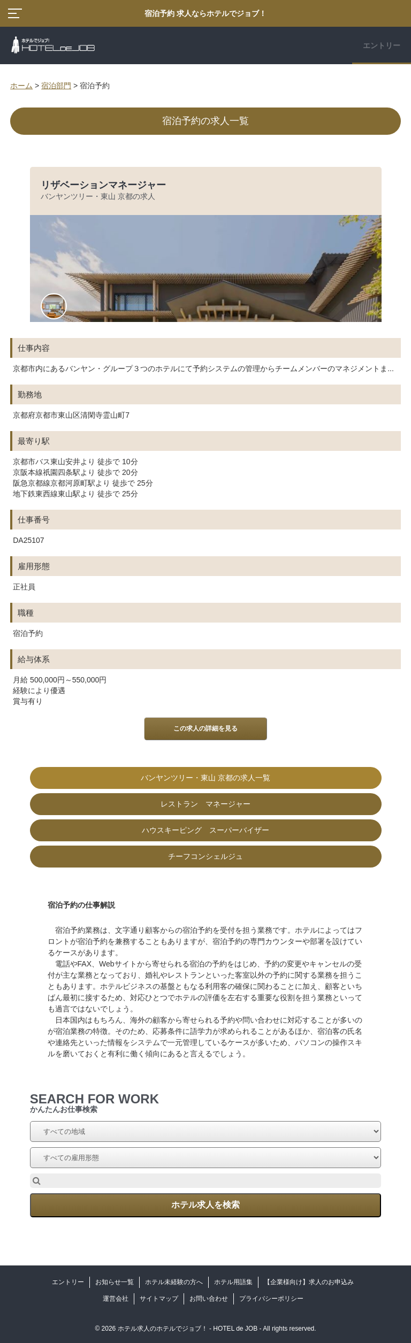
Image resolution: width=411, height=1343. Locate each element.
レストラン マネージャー (205, 804)
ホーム (21, 85)
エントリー (381, 45)
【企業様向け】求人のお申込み (309, 1282)
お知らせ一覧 (114, 1282)
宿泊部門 (56, 85)
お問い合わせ (208, 1298)
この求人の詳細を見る (205, 728)
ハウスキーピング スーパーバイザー (205, 830)
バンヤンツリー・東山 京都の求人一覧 (205, 777)
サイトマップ (159, 1298)
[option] (205, 517)
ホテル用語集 (233, 1282)
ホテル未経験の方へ (174, 1282)
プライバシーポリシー (271, 1298)
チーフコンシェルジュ (205, 856)
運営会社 (115, 1298)
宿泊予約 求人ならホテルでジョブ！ (205, 13)
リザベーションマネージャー (103, 185)
